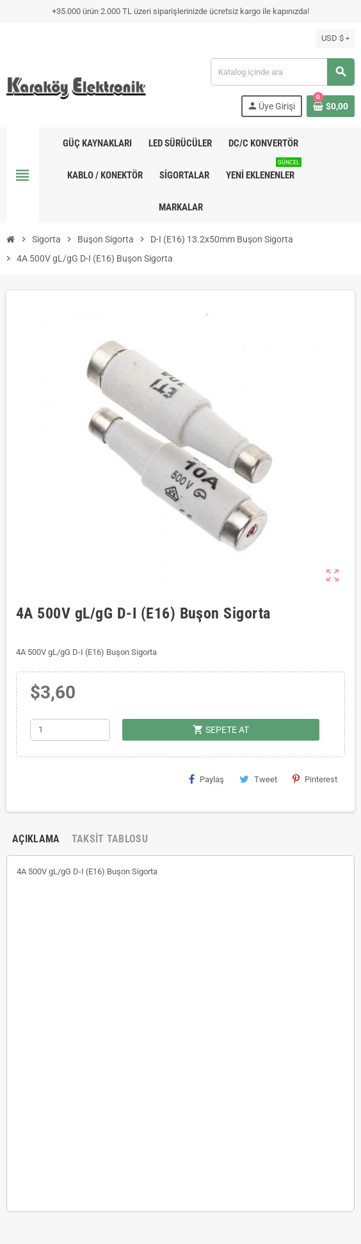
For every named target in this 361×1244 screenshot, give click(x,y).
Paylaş (206, 779)
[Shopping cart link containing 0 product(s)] (331, 106)
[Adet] (70, 730)
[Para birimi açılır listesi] (335, 38)
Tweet (258, 779)
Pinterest (315, 779)
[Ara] (282, 72)
